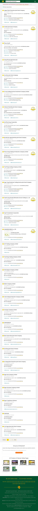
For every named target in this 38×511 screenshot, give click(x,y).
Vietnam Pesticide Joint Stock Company (13, 107)
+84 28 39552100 (8, 327)
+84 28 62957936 (8, 64)
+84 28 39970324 (8, 248)
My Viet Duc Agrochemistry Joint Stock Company (15, 137)
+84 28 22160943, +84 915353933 (11, 47)
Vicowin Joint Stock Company (10, 26)
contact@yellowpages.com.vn (21, 450)
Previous (4, 439)
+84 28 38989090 (8, 288)
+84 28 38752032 (8, 340)
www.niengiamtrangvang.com (23, 465)
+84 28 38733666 (8, 16)
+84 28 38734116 (8, 218)
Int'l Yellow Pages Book (15, 471)
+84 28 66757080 (8, 203)
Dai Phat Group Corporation (10, 122)
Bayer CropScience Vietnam (10, 400)
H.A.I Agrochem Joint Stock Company (12, 426)
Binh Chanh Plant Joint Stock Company (13, 335)
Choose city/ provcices (7, 7)
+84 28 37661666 (8, 275)
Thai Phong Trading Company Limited (12, 167)
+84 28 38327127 (8, 379)
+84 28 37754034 (8, 187)
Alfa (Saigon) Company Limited (11, 269)
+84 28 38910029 (8, 80)
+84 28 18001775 (8, 405)
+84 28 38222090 (8, 314)
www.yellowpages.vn (15, 465)
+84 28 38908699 (8, 418)
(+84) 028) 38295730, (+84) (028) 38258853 (12, 112)
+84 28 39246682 (8, 126)
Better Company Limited (9, 283)
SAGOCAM (6, 413)
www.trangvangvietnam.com (6, 465)
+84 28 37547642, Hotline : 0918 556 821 (19, 234)
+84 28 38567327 (8, 171)
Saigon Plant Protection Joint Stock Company (14, 10)
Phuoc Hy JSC (7, 43)
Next (15, 439)
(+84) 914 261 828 (17, 505)
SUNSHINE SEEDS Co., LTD (10, 229)
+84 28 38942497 (8, 301)
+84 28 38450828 (8, 392)
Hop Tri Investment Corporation (11, 213)
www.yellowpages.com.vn (6, 471)
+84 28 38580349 (8, 353)
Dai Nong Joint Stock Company (11, 348)
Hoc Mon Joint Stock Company (11, 75)
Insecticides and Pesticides (11, 1)
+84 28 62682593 (8, 32)
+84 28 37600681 (8, 157)
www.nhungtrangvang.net (31, 465)
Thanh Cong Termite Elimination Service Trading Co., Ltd (17, 197)
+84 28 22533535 (8, 96)
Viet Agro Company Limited (10, 309)
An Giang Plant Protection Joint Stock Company (15, 361)
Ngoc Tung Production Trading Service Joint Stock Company (17, 182)
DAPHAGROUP (7, 322)
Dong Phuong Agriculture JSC (10, 59)
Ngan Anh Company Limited (10, 374)
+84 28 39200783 (8, 366)
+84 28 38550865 (8, 142)
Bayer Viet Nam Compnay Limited (12, 387)
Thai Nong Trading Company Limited (12, 256)
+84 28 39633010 (8, 261)
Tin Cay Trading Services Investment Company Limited (16, 91)
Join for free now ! (19, 452)
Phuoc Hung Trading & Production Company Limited (16, 151)
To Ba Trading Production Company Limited (14, 296)
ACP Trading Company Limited (11, 244)
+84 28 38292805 (8, 431)
